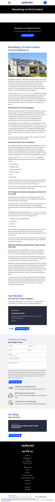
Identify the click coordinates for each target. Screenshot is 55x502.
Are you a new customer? (14, 359)
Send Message (15, 382)
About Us (27, 473)
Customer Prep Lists (27, 476)
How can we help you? (13, 363)
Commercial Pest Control (27, 478)
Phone (10, 350)
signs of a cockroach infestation (36, 212)
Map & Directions (27, 464)
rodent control (12, 254)
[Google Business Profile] (29, 490)
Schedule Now (27, 35)
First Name (11, 346)
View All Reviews (22, 329)
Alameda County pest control (25, 93)
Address (10, 354)
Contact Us (27, 484)
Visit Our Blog (15, 436)
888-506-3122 (27, 452)
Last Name (30, 346)
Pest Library (28, 481)
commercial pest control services (28, 158)
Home (27, 470)
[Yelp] (26, 490)
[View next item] (12, 329)
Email (29, 350)
